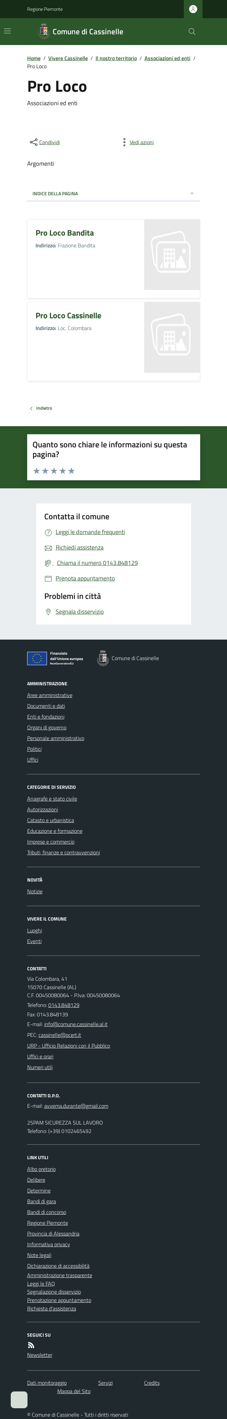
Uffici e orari (40, 1056)
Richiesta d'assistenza (51, 1308)
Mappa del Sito (74, 1391)
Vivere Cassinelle (68, 58)
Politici (34, 749)
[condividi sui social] (44, 142)
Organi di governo (46, 727)
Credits (152, 1383)
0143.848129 (63, 1005)
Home (34, 58)
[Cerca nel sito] (189, 32)
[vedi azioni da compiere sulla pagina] (136, 142)
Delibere (36, 1180)
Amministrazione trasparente (59, 1275)
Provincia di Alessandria (53, 1233)
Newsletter (39, 1355)
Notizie (35, 891)
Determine (39, 1190)
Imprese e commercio (50, 842)
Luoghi (34, 930)
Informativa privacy (48, 1244)
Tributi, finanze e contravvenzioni (63, 852)
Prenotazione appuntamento (59, 1300)
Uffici (32, 760)
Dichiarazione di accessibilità (58, 1266)
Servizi (105, 1383)
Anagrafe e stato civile (52, 799)
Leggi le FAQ (41, 1284)
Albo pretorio (41, 1169)
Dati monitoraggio (47, 1383)
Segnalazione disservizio (54, 1292)
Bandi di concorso (46, 1212)
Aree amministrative (49, 695)
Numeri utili (40, 1067)
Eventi (34, 941)
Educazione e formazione (54, 831)
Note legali (39, 1255)
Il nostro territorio (116, 58)
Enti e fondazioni (45, 717)
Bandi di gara (41, 1201)
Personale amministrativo (55, 738)
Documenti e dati (46, 706)
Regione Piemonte (45, 8)
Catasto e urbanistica (50, 820)
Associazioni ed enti (167, 58)
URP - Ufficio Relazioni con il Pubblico (68, 1046)
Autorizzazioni (42, 809)
